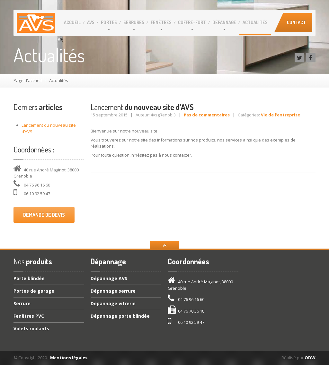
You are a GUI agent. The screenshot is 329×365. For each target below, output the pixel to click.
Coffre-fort (192, 22)
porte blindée (120, 316)
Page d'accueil (27, 80)
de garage (33, 291)
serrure (113, 291)
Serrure (22, 303)
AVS (90, 22)
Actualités (255, 22)
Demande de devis (44, 215)
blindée (29, 278)
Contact (296, 22)
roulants (31, 328)
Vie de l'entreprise (280, 115)
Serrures (133, 22)
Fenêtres (161, 22)
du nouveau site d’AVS (142, 107)
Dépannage (224, 22)
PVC (28, 316)
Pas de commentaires (207, 115)
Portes (109, 22)
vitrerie (113, 303)
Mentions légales (68, 357)
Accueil (72, 22)
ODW (310, 357)
